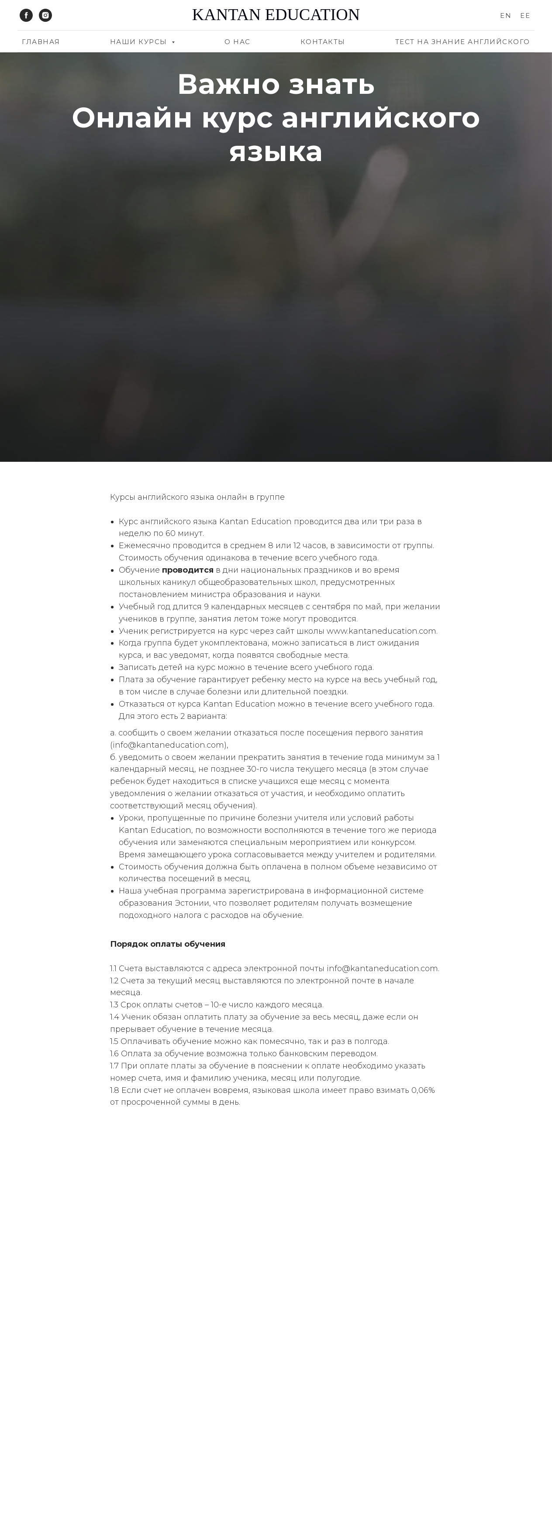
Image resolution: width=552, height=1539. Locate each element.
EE (525, 15)
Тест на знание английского (462, 42)
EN (505, 15)
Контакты (322, 42)
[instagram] (45, 15)
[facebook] (26, 15)
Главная (41, 42)
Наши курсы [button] (140, 42)
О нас (237, 42)
